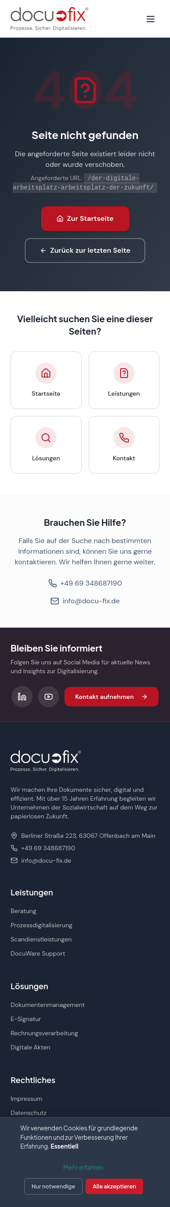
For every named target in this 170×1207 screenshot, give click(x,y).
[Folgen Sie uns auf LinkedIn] (22, 696)
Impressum (26, 1099)
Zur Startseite (85, 218)
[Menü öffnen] (150, 19)
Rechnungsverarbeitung (44, 1033)
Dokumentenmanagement (48, 1005)
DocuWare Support (38, 953)
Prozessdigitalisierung (41, 925)
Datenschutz (28, 1113)
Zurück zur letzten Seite (85, 250)
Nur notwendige (54, 1186)
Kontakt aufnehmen (111, 697)
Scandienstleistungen (41, 939)
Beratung (23, 911)
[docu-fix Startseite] (49, 19)
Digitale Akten (30, 1047)
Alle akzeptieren (114, 1186)
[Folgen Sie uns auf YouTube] (48, 696)
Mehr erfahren (83, 1167)
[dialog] (85, 1162)
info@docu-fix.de (85, 600)
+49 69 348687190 (85, 583)
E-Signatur (26, 1019)
